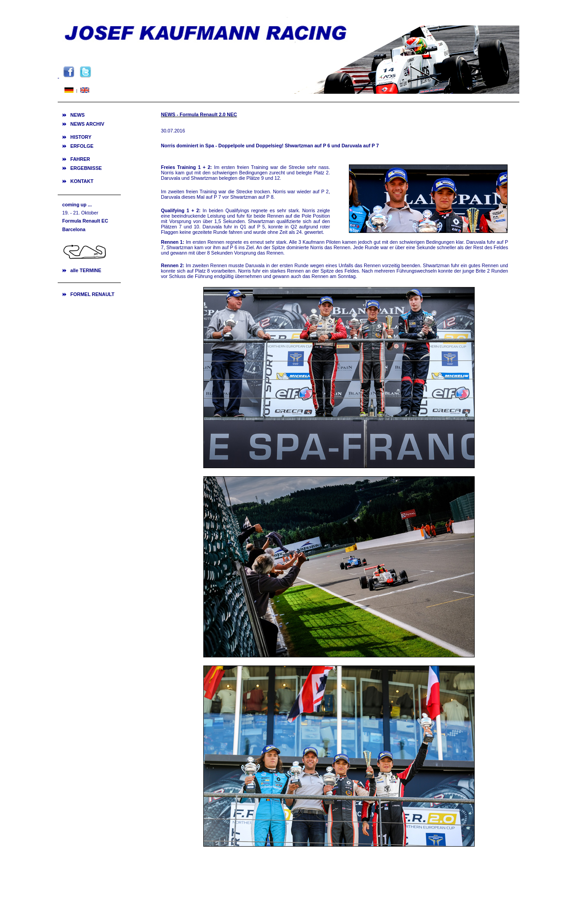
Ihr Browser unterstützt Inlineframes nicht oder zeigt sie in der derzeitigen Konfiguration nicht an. (89, 245)
